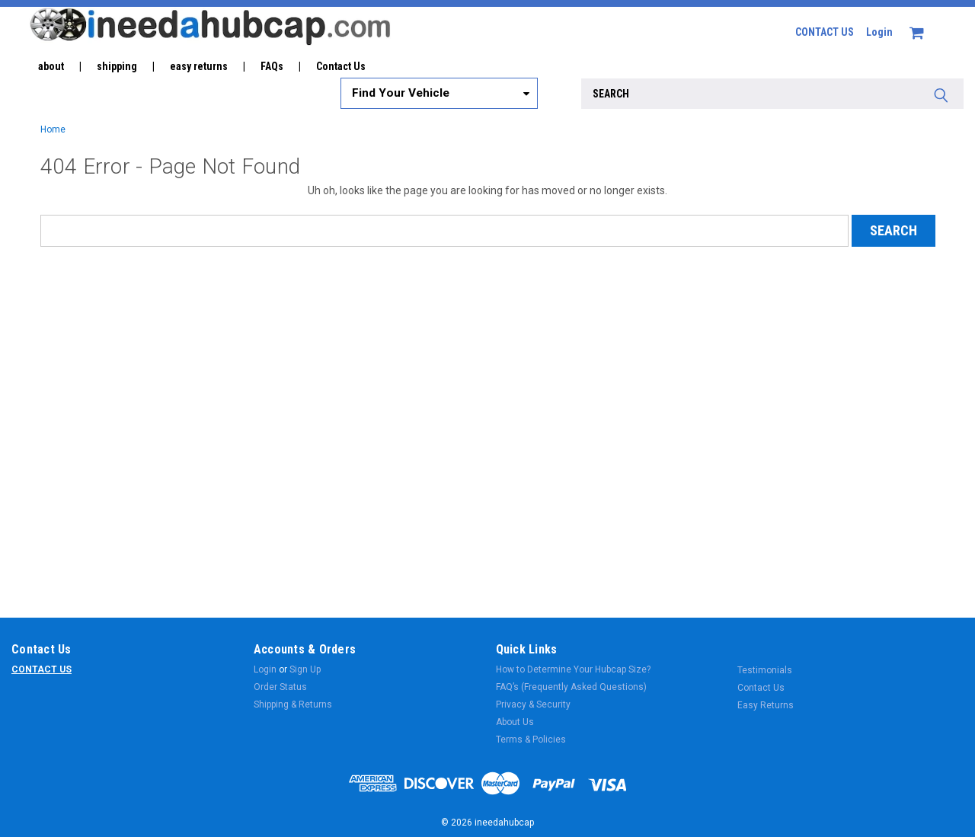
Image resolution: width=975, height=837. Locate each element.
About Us (515, 722)
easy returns (199, 66)
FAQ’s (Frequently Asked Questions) (571, 687)
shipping (117, 66)
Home (53, 129)
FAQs (272, 66)
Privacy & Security (533, 704)
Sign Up (305, 669)
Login (879, 32)
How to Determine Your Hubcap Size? (573, 669)
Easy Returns (765, 705)
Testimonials (764, 670)
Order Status (280, 687)
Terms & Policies (531, 739)
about (51, 66)
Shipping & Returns (293, 704)
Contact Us (341, 66)
